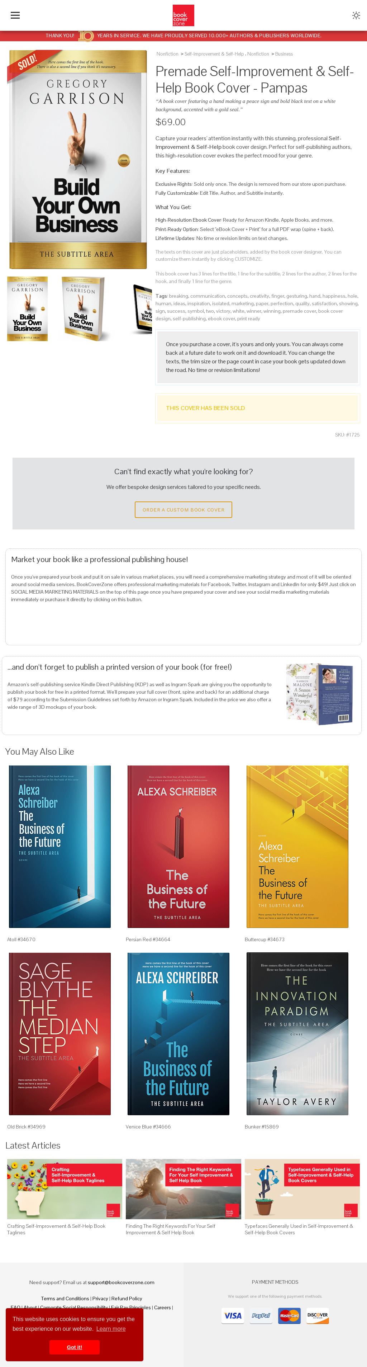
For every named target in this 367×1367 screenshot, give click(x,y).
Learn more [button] (111, 1329)
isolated (220, 303)
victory (223, 311)
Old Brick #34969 (26, 1126)
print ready (248, 318)
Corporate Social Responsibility (74, 1307)
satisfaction (324, 303)
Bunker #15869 (262, 1126)
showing (348, 303)
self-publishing (189, 318)
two (210, 311)
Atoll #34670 (21, 939)
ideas (179, 303)
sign (160, 311)
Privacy (100, 1298)
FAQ (15, 1307)
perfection (282, 303)
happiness (334, 296)
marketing (243, 303)
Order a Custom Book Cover (183, 510)
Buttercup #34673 (265, 939)
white (238, 311)
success (176, 311)
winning (272, 311)
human (163, 303)
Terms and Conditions (65, 1298)
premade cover (299, 311)
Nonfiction (167, 54)
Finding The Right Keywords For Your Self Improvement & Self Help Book (170, 1229)
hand (314, 296)
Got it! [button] (74, 1347)
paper (262, 303)
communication (207, 296)
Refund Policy (126, 1298)
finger (277, 296)
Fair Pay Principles (131, 1307)
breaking (178, 296)
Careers (162, 1307)
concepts (237, 296)
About (30, 1307)
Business (284, 54)
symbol (195, 311)
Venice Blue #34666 (148, 1126)
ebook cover (221, 318)
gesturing (296, 296)
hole (352, 296)
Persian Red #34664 (148, 939)
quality (302, 303)
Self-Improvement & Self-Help (214, 54)
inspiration (198, 303)
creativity (259, 296)
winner (254, 311)
